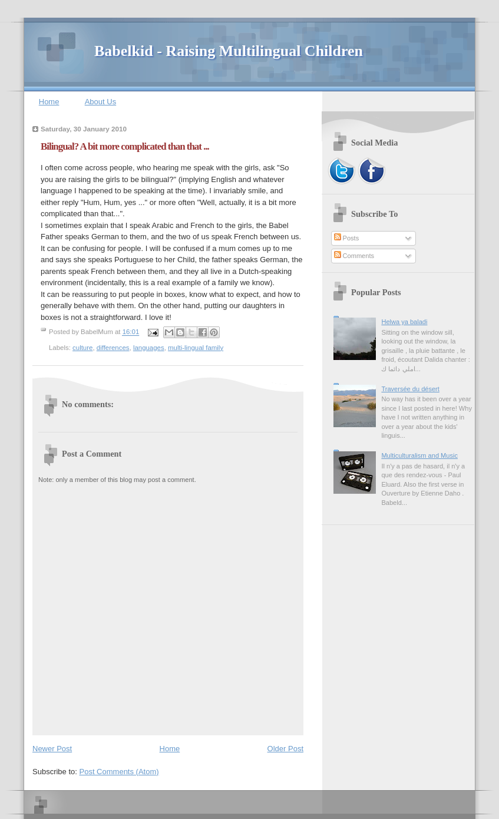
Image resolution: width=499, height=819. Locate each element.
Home (49, 101)
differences (113, 347)
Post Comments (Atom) (119, 771)
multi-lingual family (195, 347)
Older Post (285, 748)
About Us (100, 101)
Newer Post (52, 748)
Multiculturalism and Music (419, 455)
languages (148, 347)
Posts (346, 238)
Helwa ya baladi (404, 321)
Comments (354, 255)
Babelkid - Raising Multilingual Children (228, 51)
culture (82, 347)
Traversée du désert (410, 388)
